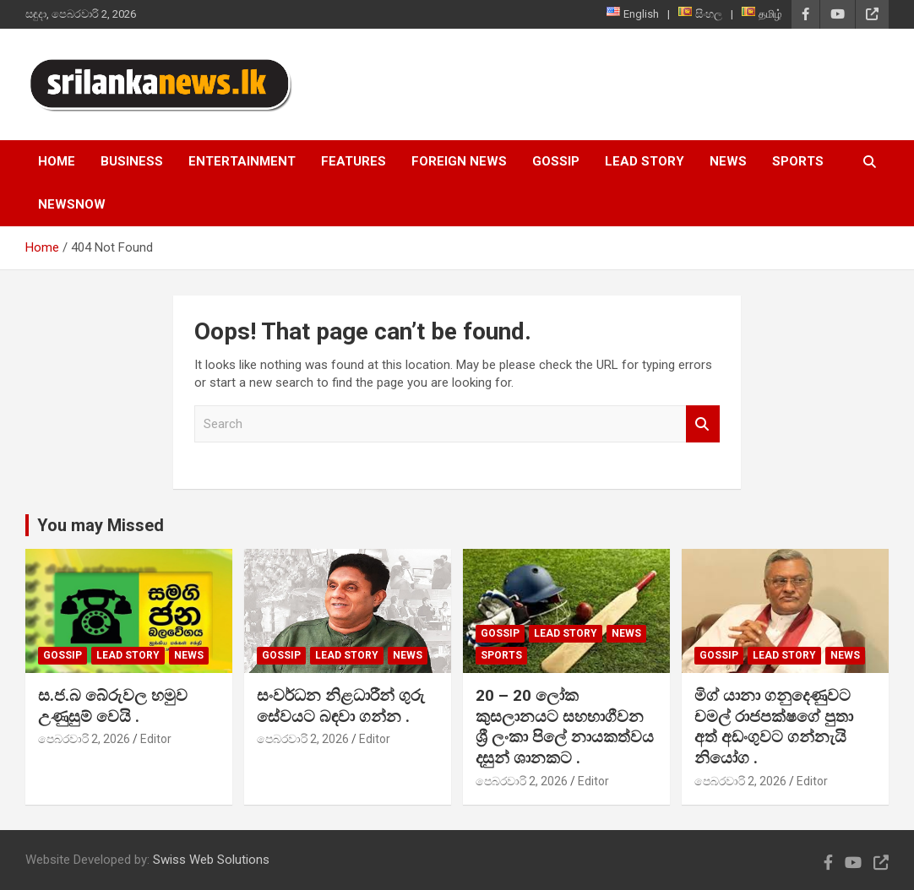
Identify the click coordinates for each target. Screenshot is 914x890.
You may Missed (100, 525)
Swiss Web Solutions (211, 859)
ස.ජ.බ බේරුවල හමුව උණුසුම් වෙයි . (113, 706)
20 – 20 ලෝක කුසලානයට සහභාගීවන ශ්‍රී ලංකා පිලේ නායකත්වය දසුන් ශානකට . (565, 727)
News (728, 161)
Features (353, 161)
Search (703, 424)
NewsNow (72, 204)
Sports (798, 161)
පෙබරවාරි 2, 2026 (84, 739)
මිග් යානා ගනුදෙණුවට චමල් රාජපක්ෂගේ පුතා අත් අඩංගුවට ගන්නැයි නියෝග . (773, 727)
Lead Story (644, 161)
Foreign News (459, 161)
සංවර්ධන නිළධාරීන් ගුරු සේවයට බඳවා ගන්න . (341, 706)
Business (132, 161)
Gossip (555, 161)
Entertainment (242, 161)
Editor (155, 739)
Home (56, 161)
